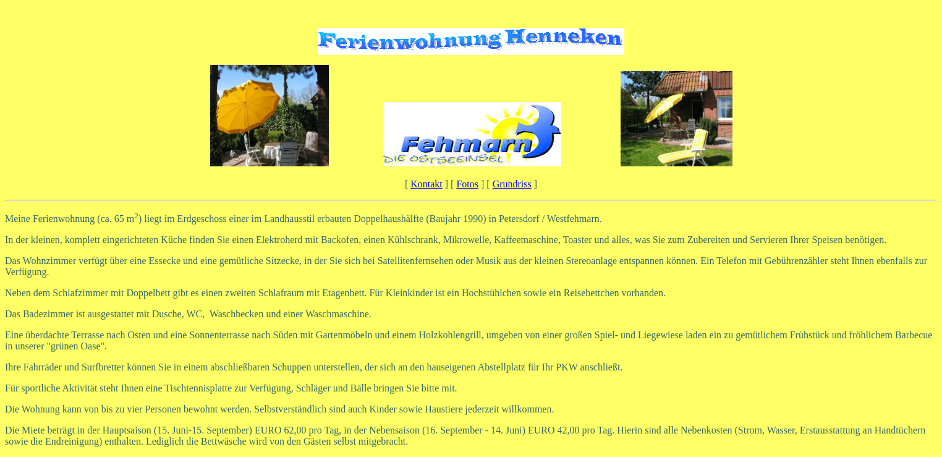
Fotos (467, 184)
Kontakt (426, 184)
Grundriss (512, 184)
